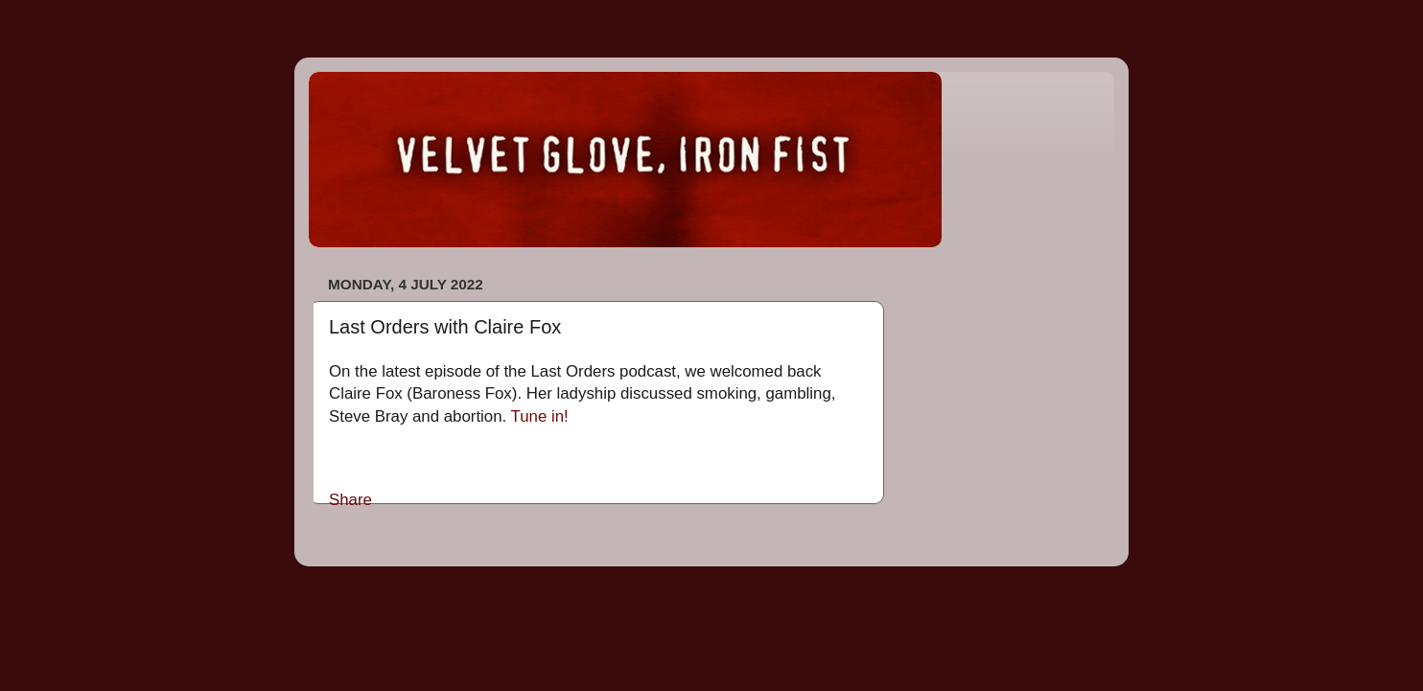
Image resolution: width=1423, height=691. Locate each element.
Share (350, 500)
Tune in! (540, 416)
